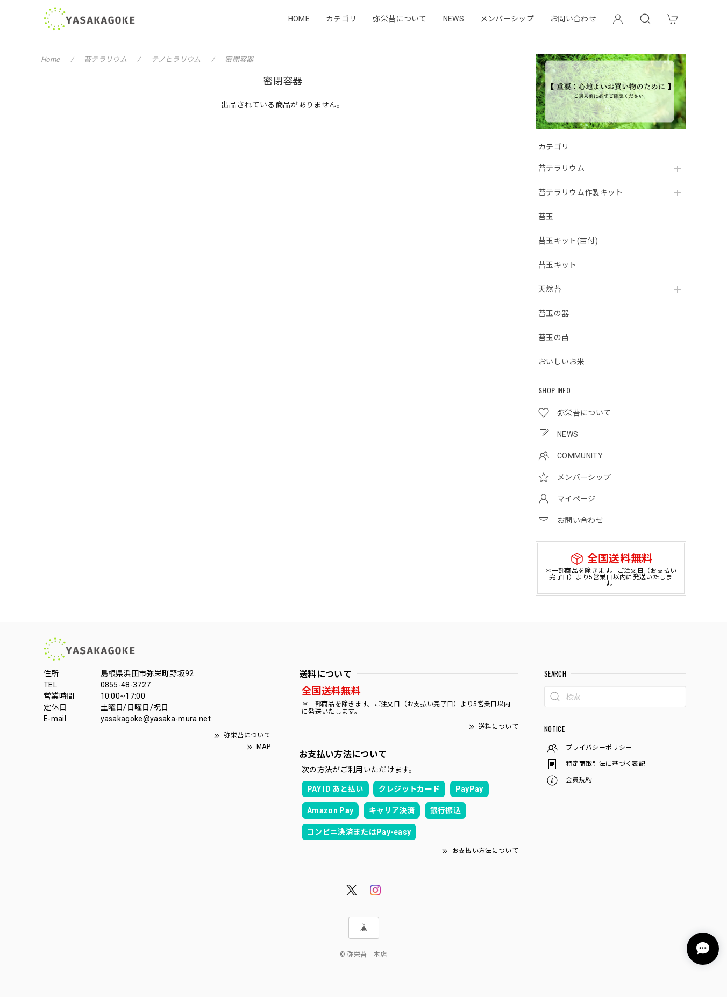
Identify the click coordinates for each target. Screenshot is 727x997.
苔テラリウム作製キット (580, 192)
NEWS (453, 19)
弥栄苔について (399, 19)
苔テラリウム (561, 168)
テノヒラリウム (176, 59)
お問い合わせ (573, 19)
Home (50, 59)
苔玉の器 (553, 313)
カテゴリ (341, 19)
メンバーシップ (507, 19)
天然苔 (549, 289)
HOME (299, 19)
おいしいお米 (561, 361)
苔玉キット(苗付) (568, 240)
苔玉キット (557, 265)
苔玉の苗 (553, 337)
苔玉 (546, 216)
